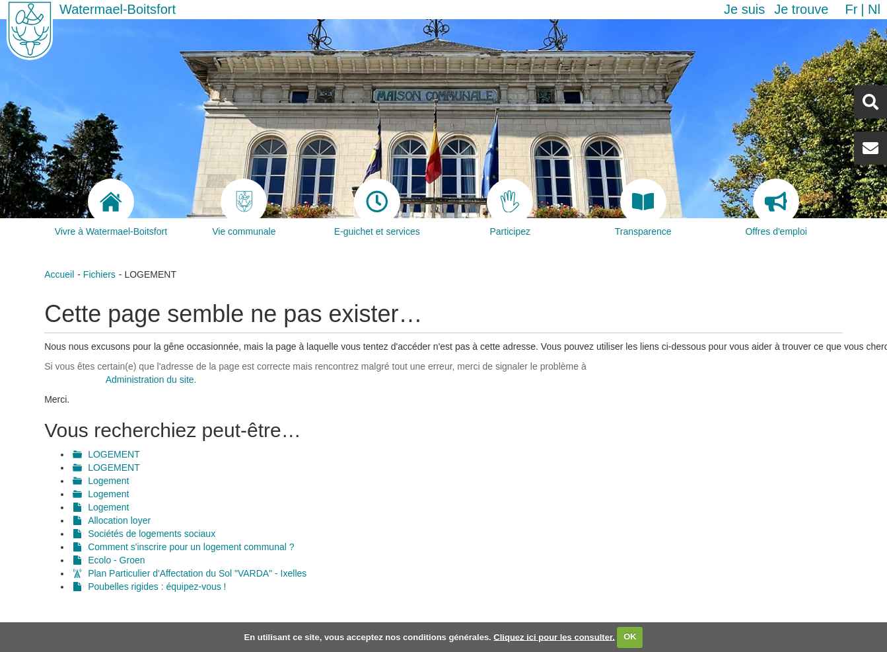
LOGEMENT (114, 454)
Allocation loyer (119, 520)
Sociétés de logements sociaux (151, 533)
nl (874, 9)
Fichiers (99, 274)
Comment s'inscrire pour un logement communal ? (191, 547)
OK (630, 636)
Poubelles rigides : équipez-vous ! (157, 586)
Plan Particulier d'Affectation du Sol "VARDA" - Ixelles (197, 573)
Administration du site (150, 379)
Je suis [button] (744, 9)
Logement (108, 480)
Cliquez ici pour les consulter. (554, 636)
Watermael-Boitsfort (117, 9)
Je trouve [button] (801, 9)
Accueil (59, 274)
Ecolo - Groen (116, 560)
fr (851, 9)
